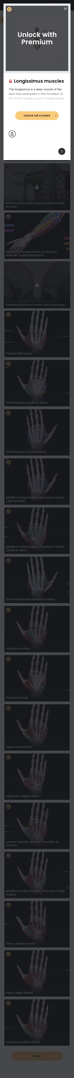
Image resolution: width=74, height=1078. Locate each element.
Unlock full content (37, 116)
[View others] (61, 151)
